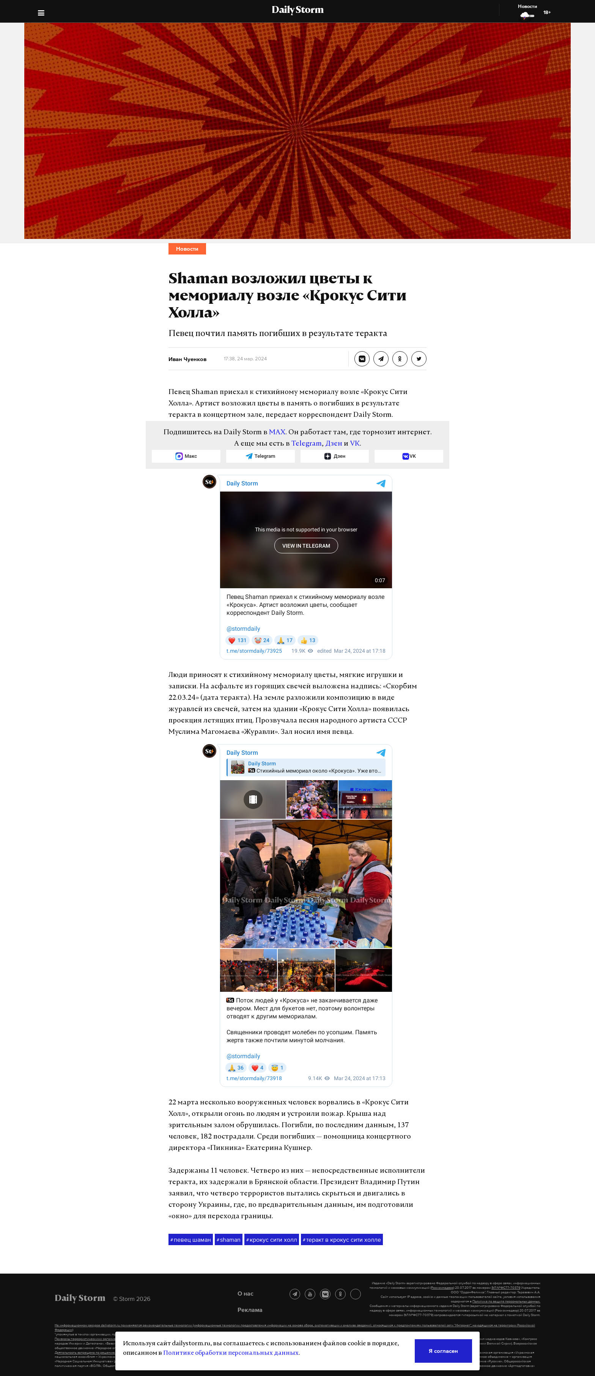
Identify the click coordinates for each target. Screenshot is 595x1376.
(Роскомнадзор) (442, 1288)
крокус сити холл (271, 1240)
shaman (229, 1240)
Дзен (333, 444)
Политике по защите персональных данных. (506, 1301)
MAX (277, 432)
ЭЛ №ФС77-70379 (505, 1288)
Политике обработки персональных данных (231, 1353)
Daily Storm (297, 10)
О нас (245, 1293)
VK (355, 444)
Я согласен (443, 1351)
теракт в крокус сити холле (342, 1240)
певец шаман (190, 1240)
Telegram (306, 444)
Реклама (250, 1309)
